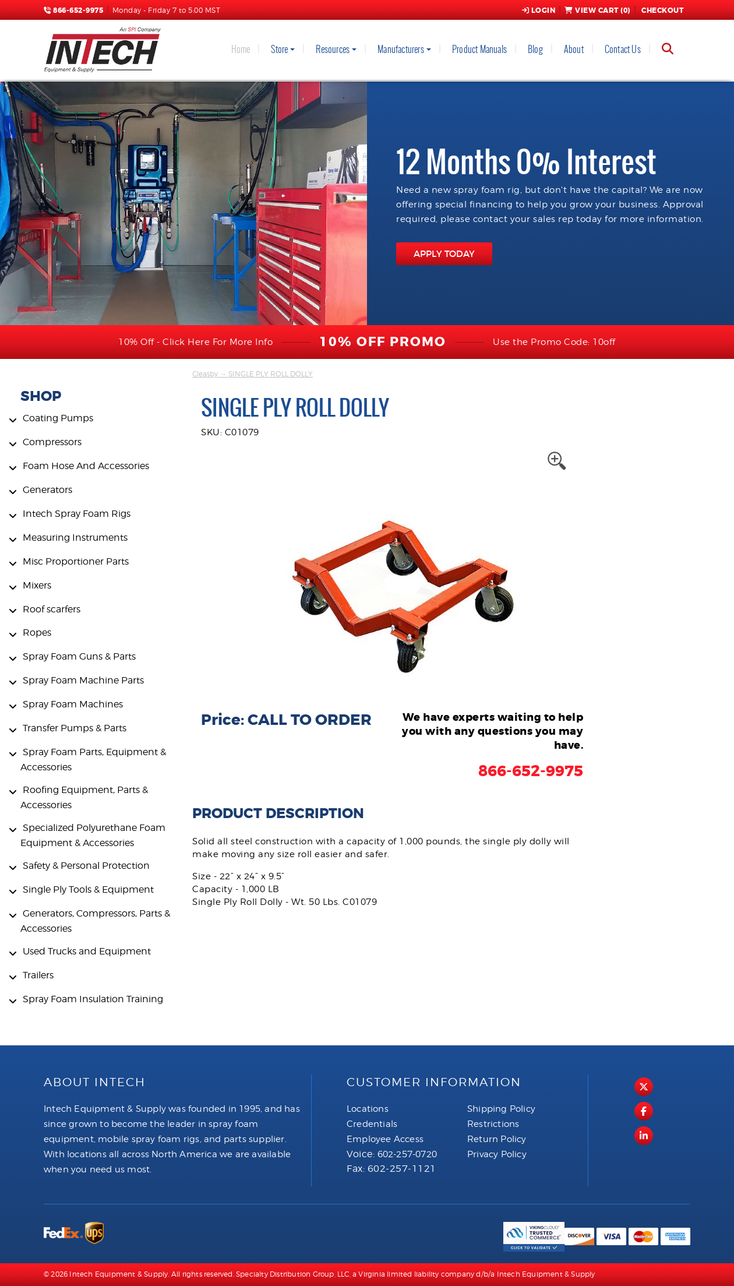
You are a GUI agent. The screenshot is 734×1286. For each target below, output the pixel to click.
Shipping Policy (501, 1109)
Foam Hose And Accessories (86, 465)
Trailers (38, 975)
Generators (47, 489)
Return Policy (497, 1139)
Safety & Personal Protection (86, 865)
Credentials (372, 1124)
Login (539, 10)
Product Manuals (479, 49)
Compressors (52, 442)
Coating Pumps (58, 418)
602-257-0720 (407, 1154)
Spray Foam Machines (73, 704)
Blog (535, 49)
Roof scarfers (51, 609)
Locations (368, 1109)
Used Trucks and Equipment (87, 951)
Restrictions (493, 1124)
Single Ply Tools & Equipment (88, 889)
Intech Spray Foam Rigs (76, 513)
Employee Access (385, 1139)
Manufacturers (400, 49)
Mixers (37, 585)
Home (240, 49)
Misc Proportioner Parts (76, 561)
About (574, 49)
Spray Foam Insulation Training (93, 999)
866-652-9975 (73, 10)
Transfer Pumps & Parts (74, 728)
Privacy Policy (497, 1154)
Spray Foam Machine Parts (83, 680)
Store (279, 49)
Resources (333, 49)
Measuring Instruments (75, 537)
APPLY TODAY (444, 253)
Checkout (662, 10)
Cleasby (205, 373)
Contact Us (623, 49)
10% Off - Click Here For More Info (195, 342)
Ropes (37, 632)
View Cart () (597, 10)
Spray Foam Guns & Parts (79, 656)
